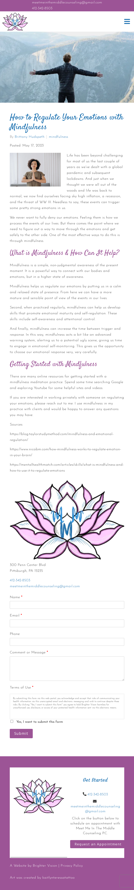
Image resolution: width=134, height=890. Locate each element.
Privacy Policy (72, 866)
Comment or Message (29, 652)
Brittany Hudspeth (30, 137)
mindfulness (58, 137)
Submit (21, 733)
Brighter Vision (45, 866)
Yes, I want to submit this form (39, 722)
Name (16, 597)
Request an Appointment (98, 844)
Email (16, 615)
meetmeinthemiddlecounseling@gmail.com (67, 2)
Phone (15, 634)
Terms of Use (21, 688)
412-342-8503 (42, 8)
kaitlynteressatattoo (58, 878)
